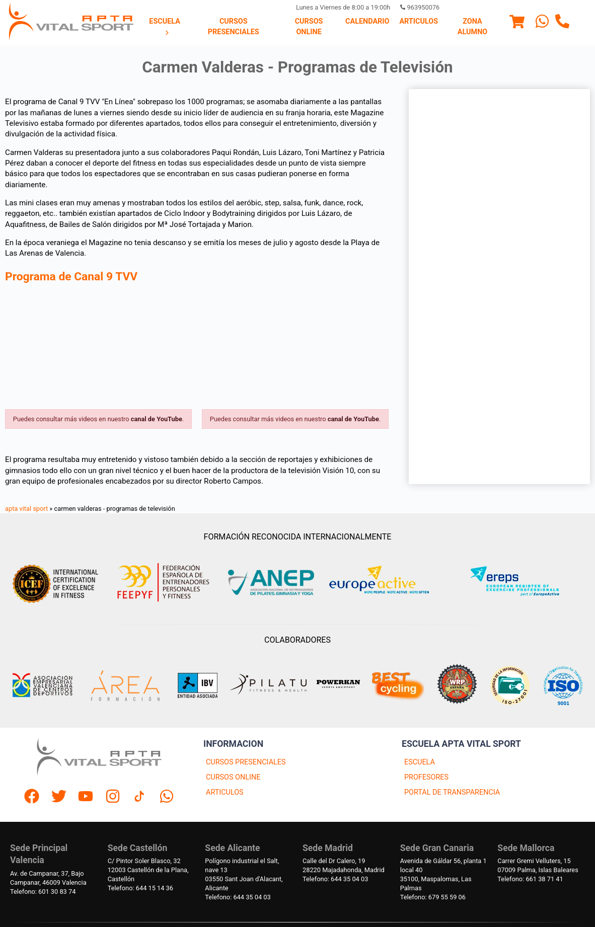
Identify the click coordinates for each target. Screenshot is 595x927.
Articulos (418, 21)
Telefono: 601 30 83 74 (43, 891)
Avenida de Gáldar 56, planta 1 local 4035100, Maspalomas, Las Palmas (443, 874)
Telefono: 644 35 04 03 (237, 897)
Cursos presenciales (233, 26)
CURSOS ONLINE (233, 777)
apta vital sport (26, 508)
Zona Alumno (472, 26)
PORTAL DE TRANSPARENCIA (452, 792)
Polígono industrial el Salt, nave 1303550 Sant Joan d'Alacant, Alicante (243, 874)
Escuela (164, 26)
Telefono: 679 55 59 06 (433, 897)
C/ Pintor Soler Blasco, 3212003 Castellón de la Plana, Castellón (148, 870)
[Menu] (517, 23)
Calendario (367, 21)
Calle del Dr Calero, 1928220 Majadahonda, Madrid (344, 865)
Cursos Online (309, 26)
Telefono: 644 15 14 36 (140, 888)
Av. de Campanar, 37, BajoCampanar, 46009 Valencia (48, 878)
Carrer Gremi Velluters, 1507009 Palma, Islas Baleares (537, 865)
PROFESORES (426, 777)
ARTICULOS (225, 792)
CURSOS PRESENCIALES (246, 762)
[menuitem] (165, 27)
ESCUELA (419, 762)
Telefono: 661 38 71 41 (530, 879)
